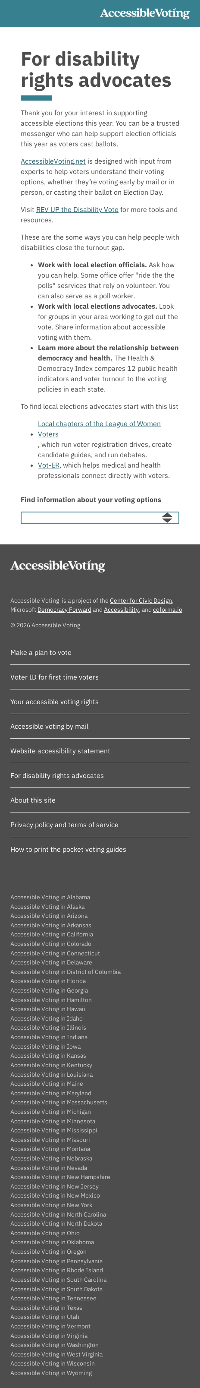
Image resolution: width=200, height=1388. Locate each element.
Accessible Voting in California (51, 934)
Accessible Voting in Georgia (49, 990)
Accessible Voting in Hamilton (51, 1000)
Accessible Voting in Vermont (50, 1326)
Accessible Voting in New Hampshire (60, 1177)
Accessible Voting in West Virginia (56, 1354)
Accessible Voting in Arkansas (50, 925)
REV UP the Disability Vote (77, 209)
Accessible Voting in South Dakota (56, 1289)
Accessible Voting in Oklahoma (52, 1242)
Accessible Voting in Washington (54, 1345)
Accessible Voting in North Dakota (56, 1223)
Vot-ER (48, 465)
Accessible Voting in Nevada (48, 1168)
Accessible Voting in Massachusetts (58, 1102)
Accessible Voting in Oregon (48, 1251)
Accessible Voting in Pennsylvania (56, 1261)
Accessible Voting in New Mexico (55, 1195)
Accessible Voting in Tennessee (53, 1298)
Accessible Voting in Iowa (45, 1046)
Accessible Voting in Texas (46, 1307)
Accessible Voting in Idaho (46, 1018)
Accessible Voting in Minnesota (52, 1121)
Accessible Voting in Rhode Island (56, 1270)
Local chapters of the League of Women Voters (99, 428)
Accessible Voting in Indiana (49, 1037)
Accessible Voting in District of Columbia (65, 971)
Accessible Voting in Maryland (50, 1093)
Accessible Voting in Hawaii (47, 1009)
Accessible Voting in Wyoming (51, 1373)
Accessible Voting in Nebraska (51, 1158)
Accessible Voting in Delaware (51, 962)
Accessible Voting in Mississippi (53, 1130)
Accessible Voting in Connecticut (55, 953)
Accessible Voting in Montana (50, 1149)
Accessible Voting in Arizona (49, 915)
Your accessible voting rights (54, 701)
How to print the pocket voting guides (68, 849)
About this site (33, 800)
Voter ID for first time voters (54, 677)
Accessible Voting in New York (51, 1205)
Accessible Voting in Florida (48, 981)
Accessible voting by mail (49, 726)
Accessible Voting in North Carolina (58, 1214)
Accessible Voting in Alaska (47, 906)
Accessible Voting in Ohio (45, 1233)
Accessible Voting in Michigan (50, 1111)
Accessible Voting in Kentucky (51, 1065)
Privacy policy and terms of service (64, 824)
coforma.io (167, 609)
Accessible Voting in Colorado (50, 943)
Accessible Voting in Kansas (48, 1055)
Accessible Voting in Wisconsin (52, 1363)
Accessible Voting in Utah (44, 1316)
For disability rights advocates (57, 775)
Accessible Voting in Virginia (49, 1335)
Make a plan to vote (41, 652)
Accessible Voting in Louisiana (51, 1074)
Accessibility (121, 609)
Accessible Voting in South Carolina (58, 1279)
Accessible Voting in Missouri (50, 1139)
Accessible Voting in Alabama (50, 897)
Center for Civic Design (141, 600)
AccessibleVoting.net (53, 161)
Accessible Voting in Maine (46, 1083)
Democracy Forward (64, 609)
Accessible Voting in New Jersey (54, 1186)
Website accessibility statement (60, 750)
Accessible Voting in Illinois (48, 1027)
